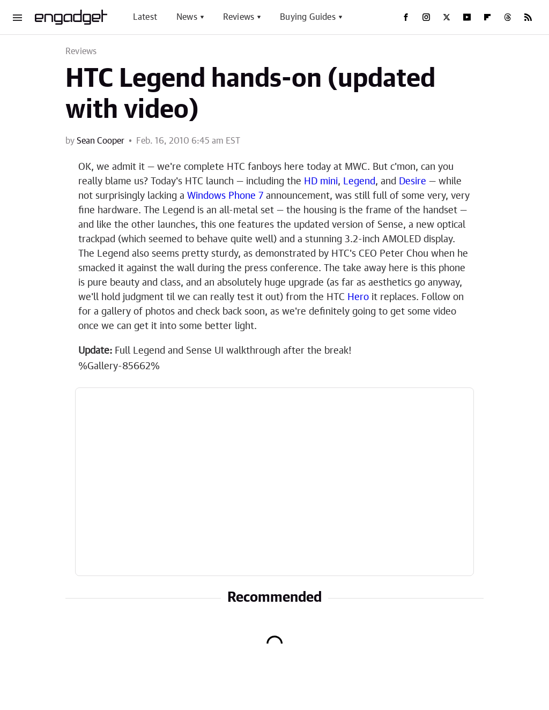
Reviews (238, 17)
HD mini (321, 181)
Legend (359, 181)
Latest (145, 17)
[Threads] (508, 17)
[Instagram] (426, 17)
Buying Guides (308, 17)
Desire (412, 181)
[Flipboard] (487, 17)
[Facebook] (406, 17)
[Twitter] (447, 17)
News (186, 17)
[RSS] (528, 17)
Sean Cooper (100, 141)
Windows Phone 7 (225, 196)
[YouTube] (467, 17)
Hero (358, 297)
